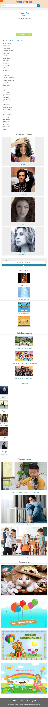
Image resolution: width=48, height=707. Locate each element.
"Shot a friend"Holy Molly (4, 437)
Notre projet (14, 704)
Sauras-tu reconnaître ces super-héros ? (24, 377)
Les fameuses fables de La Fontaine (24, 347)
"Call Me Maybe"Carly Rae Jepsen (4, 424)
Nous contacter (20, 704)
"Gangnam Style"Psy (4, 410)
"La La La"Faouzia (4, 396)
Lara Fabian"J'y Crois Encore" (23, 253)
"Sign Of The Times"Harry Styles (4, 452)
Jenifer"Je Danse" (23, 163)
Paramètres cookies (36, 704)
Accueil (2, 9)
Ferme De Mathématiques (24, 313)
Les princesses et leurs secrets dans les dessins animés (24, 362)
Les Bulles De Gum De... (24, 298)
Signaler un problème (28, 704)
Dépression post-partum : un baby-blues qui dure (24, 524)
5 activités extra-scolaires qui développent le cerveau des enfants (24, 491)
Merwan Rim (11, 9)
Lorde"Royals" (23, 223)
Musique (6, 9)
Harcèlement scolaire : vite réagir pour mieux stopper (24, 556)
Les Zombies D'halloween (24, 327)
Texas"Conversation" (23, 193)
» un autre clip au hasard (24, 35)
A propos (10, 704)
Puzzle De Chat (24, 284)
